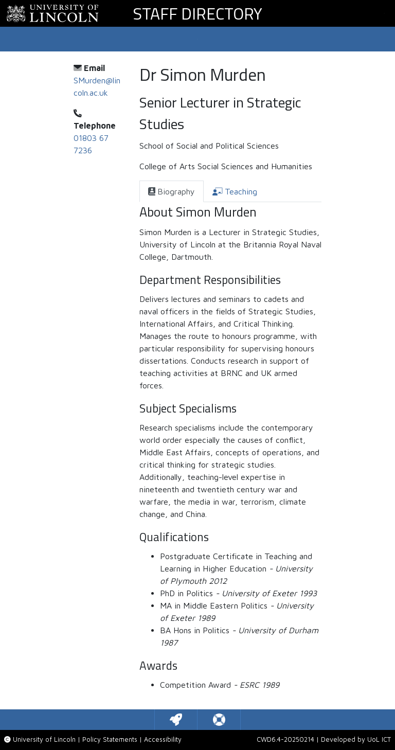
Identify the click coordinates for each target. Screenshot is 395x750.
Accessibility (163, 739)
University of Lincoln (44, 739)
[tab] (171, 191)
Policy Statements (109, 739)
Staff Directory (197, 13)
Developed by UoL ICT (356, 739)
